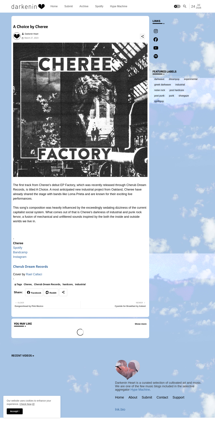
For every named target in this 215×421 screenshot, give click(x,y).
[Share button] (63, 292)
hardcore (68, 284)
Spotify (99, 6)
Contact (162, 397)
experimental (190, 79)
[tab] (54, 6)
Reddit (53, 293)
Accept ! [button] (14, 411)
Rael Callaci (34, 274)
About (132, 397)
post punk (159, 95)
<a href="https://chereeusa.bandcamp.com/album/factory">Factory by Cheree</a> (80, 231)
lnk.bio (120, 409)
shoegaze (184, 95)
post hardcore (176, 90)
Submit (68, 6)
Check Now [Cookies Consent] (25, 404)
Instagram (20, 257)
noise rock (159, 90)
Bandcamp (20, 252)
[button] (177, 6)
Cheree (28, 284)
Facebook (36, 293)
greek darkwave (162, 84)
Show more (140, 324)
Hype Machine (118, 6)
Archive (83, 6)
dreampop (174, 79)
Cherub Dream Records (30, 266)
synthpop (159, 101)
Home (54, 6)
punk (171, 95)
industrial (80, 284)
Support (178, 397)
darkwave (159, 79)
